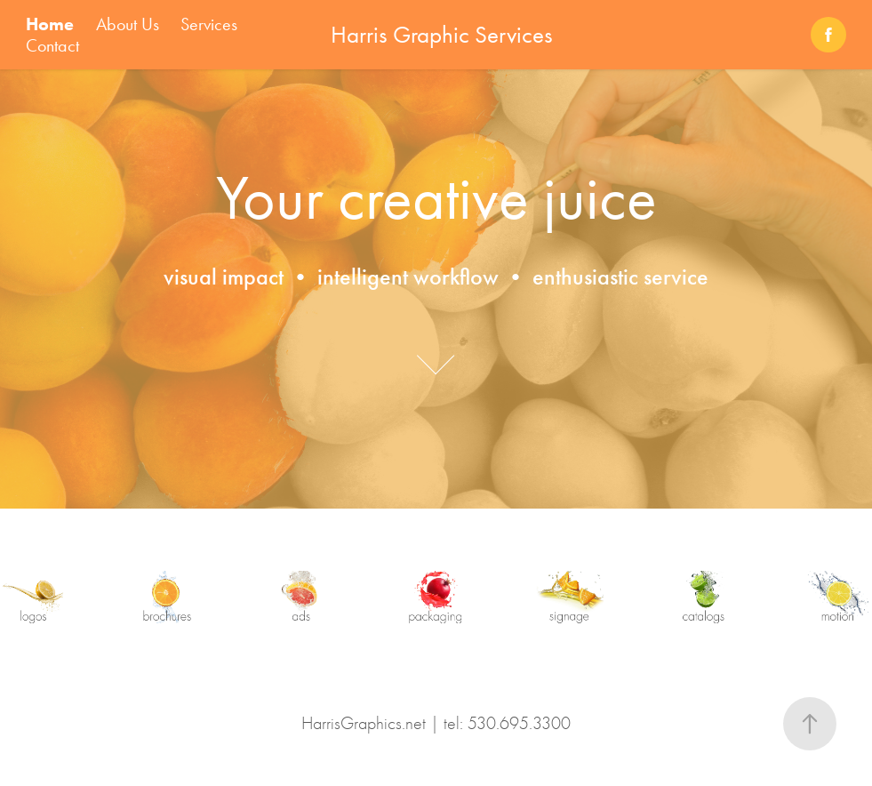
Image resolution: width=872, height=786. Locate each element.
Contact (52, 45)
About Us (127, 24)
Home (50, 24)
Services (208, 24)
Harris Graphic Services (442, 34)
